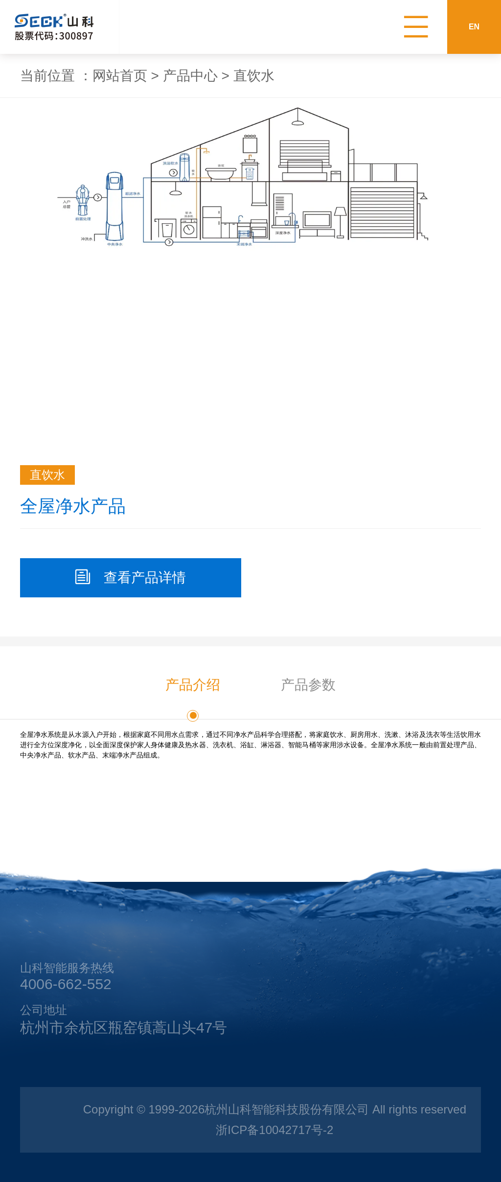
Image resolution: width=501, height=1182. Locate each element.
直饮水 (253, 75)
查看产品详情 (130, 577)
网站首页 (119, 75)
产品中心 (190, 75)
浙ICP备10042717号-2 (274, 1129)
